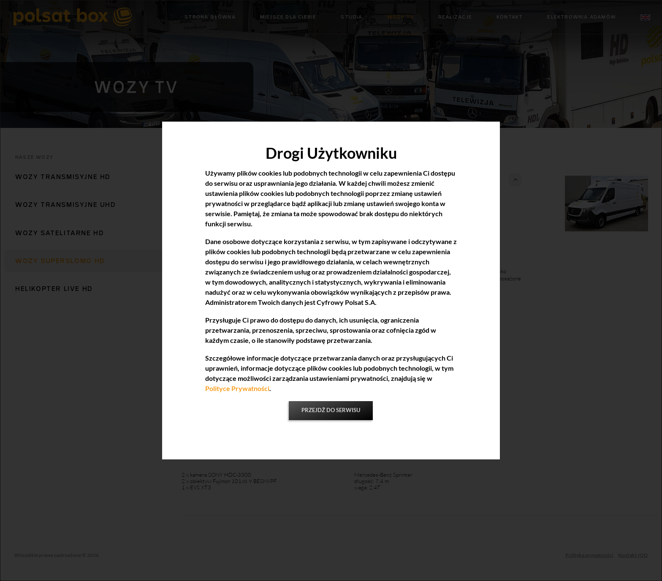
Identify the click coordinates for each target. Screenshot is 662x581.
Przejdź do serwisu (330, 410)
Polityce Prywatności (237, 388)
